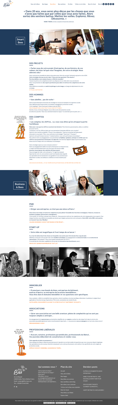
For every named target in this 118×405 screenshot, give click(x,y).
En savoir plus (71, 403)
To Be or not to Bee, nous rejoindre (70, 387)
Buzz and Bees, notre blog (68, 382)
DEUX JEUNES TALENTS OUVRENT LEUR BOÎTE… (90, 385)
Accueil (63, 371)
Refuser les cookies (61, 403)
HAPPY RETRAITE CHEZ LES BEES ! (93, 390)
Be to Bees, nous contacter (68, 384)
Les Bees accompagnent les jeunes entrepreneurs (92, 372)
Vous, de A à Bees (65, 373)
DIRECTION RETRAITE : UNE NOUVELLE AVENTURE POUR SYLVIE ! (92, 379)
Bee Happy (64, 376)
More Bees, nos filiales (67, 392)
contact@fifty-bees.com (25, 381)
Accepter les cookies (49, 403)
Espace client (64, 395)
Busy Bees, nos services (67, 379)
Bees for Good (65, 390)
